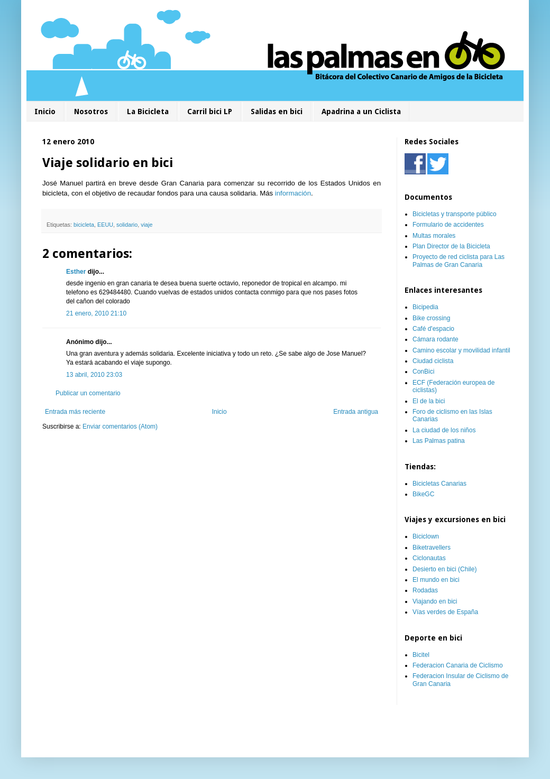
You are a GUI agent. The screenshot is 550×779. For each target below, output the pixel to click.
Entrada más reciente (75, 411)
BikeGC (423, 494)
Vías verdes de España (445, 612)
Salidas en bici (276, 111)
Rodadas (425, 590)
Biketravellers (431, 547)
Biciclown (425, 536)
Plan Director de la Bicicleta (451, 246)
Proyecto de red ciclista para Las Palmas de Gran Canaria (458, 260)
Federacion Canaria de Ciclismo (457, 665)
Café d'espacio (433, 328)
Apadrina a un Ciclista (361, 111)
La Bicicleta (148, 111)
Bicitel (420, 655)
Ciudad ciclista (432, 361)
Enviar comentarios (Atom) (120, 426)
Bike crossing (431, 318)
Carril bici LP (209, 111)
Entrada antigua (355, 411)
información (293, 193)
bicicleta (84, 224)
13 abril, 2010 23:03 (94, 374)
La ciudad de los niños (443, 430)
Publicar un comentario (88, 393)
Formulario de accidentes (448, 224)
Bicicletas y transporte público (454, 214)
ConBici (423, 371)
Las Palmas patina (438, 440)
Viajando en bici (434, 601)
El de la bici (428, 401)
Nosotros (91, 111)
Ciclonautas (429, 558)
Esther (76, 271)
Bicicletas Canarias (439, 483)
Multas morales (433, 235)
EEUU (105, 224)
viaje (146, 224)
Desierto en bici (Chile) (444, 569)
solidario (127, 224)
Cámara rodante (435, 339)
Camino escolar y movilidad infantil (461, 350)
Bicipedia (425, 307)
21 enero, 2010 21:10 (96, 313)
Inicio (45, 111)
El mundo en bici (436, 579)
